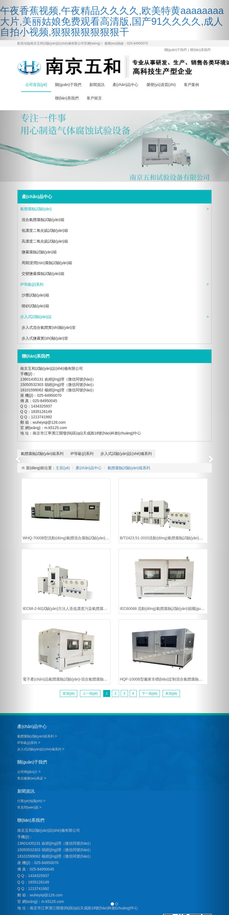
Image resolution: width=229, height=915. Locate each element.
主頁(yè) (63, 468)
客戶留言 (94, 98)
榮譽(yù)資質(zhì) (161, 84)
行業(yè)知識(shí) (30, 801)
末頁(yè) (171, 693)
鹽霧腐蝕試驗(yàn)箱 (39, 252)
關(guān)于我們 (175, 50)
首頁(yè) (69, 693)
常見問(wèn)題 (28, 807)
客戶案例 (191, 84)
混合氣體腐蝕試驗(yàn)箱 (43, 219)
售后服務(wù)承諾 (30, 778)
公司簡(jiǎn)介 (27, 772)
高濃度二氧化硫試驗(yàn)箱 (45, 241)
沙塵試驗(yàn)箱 (35, 295)
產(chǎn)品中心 (126, 84)
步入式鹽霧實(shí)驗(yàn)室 (45, 338)
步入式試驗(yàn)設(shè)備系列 (36, 318)
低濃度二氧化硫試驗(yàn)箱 (45, 230)
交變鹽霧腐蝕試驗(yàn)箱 (43, 273)
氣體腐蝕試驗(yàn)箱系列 (36, 210)
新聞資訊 (97, 84)
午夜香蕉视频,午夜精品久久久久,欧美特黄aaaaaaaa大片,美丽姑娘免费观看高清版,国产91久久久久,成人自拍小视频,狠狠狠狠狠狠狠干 (112, 21)
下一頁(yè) (149, 693)
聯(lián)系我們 (200, 50)
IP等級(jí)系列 (32, 284)
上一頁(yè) (90, 693)
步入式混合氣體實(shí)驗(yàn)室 (49, 327)
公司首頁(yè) (36, 84)
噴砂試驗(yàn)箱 (35, 306)
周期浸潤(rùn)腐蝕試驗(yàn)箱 (47, 263)
